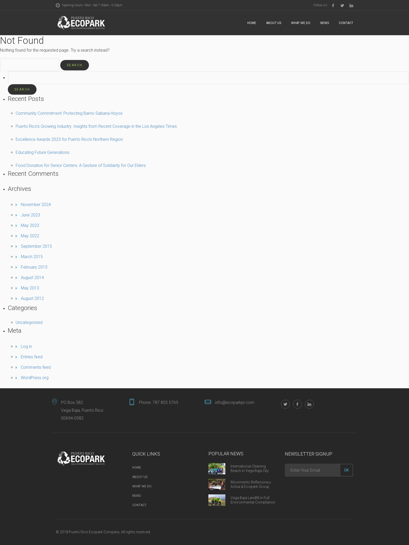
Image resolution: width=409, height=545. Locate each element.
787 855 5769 (165, 402)
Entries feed (32, 356)
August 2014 (32, 277)
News (324, 23)
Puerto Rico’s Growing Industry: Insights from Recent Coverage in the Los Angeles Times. (97, 126)
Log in (26, 346)
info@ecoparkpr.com (234, 402)
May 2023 (30, 225)
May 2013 (30, 288)
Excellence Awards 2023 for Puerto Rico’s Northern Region (69, 139)
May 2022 (30, 235)
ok (346, 470)
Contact (346, 23)
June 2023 (30, 215)
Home (251, 23)
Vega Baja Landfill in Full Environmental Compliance (253, 500)
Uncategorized (29, 322)
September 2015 (36, 246)
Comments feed (36, 367)
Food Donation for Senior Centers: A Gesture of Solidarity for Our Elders (81, 165)
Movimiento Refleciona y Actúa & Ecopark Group (251, 484)
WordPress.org (35, 377)
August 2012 (32, 298)
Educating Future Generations (42, 152)
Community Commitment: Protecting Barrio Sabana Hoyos (69, 113)
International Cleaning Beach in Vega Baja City (250, 468)
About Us (273, 23)
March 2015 (32, 256)
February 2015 (34, 267)
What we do (300, 23)
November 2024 (36, 204)
